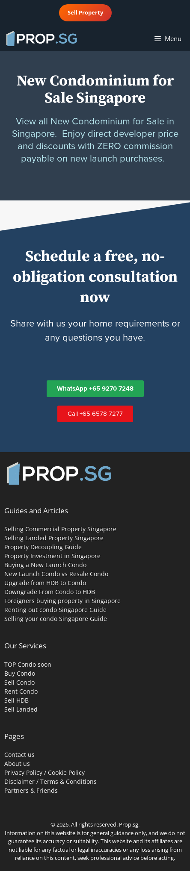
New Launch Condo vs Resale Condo (56, 574)
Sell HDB (16, 700)
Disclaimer (19, 781)
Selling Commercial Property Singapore (60, 529)
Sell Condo (19, 682)
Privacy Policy (23, 772)
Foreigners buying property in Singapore (62, 601)
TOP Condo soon (27, 664)
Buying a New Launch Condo (45, 565)
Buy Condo (19, 673)
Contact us (19, 754)
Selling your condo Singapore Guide (55, 619)
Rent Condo (21, 691)
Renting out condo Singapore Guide (55, 610)
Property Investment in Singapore (52, 556)
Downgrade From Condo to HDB (49, 592)
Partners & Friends (31, 790)
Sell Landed (21, 709)
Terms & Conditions (68, 781)
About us (17, 763)
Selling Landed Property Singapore (54, 538)
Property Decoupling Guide (43, 547)
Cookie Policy (66, 772)
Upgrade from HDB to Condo (45, 583)
